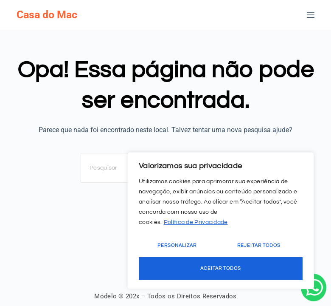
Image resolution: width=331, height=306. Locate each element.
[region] (220, 220)
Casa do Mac (47, 14)
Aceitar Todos (220, 268)
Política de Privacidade (196, 222)
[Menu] (310, 15)
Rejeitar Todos (259, 245)
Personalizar (176, 245)
